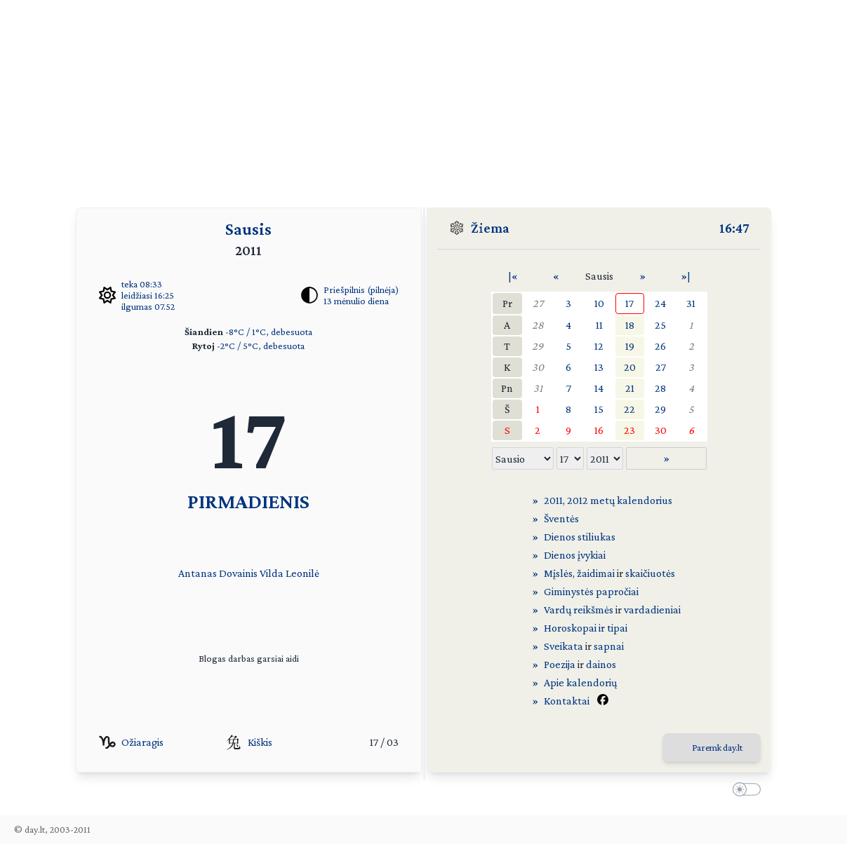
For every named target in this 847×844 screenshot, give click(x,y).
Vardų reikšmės (578, 609)
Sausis (248, 228)
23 (629, 430)
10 (599, 303)
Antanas (197, 573)
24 (660, 303)
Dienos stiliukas (579, 537)
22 (629, 409)
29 (537, 346)
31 (690, 303)
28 (538, 325)
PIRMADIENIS (248, 500)
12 (598, 346)
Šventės (561, 518)
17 (629, 303)
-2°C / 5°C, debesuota (261, 345)
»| (686, 276)
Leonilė (302, 573)
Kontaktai (566, 701)
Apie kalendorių (580, 682)
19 (629, 346)
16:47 (734, 228)
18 (629, 325)
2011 (553, 500)
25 (660, 325)
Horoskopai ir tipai (585, 628)
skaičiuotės (650, 573)
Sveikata (563, 646)
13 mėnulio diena (356, 300)
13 (598, 367)
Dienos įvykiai (575, 555)
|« (513, 276)
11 (599, 325)
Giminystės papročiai (591, 591)
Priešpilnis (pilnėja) (361, 289)
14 (598, 388)
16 (598, 430)
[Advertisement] (424, 98)
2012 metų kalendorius (619, 500)
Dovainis (238, 573)
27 (538, 303)
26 (660, 346)
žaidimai (596, 573)
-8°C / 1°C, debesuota (268, 331)
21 (629, 388)
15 (598, 409)
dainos (601, 664)
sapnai (609, 646)
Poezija (559, 664)
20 (630, 367)
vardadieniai (652, 609)
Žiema (490, 228)
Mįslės (558, 573)
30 (538, 367)
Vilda (272, 573)
